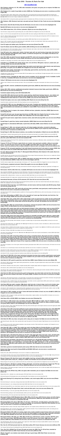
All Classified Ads (30, 5)
